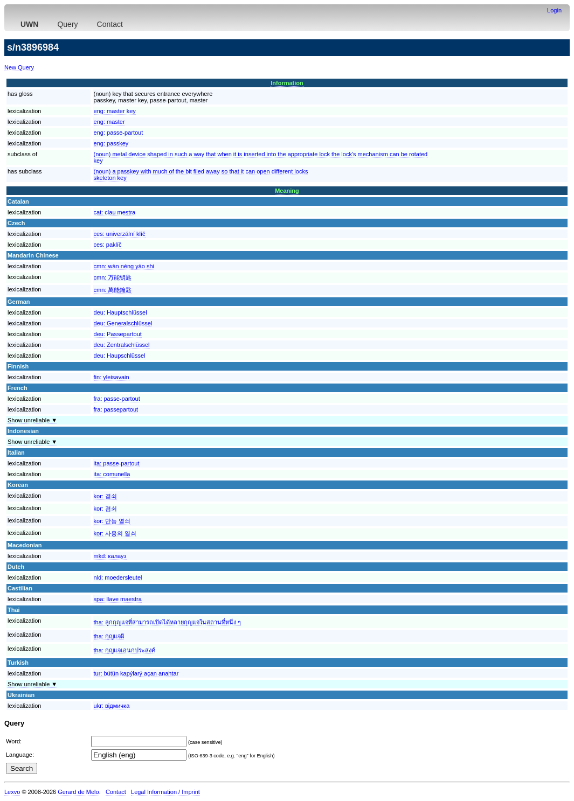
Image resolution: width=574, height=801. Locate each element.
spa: (118, 599)
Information (287, 83)
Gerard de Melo (78, 792)
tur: (136, 673)
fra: (117, 398)
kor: (105, 496)
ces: (120, 234)
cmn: (124, 266)
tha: (167, 622)
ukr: (112, 705)
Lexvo (12, 792)
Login (554, 10)
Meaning (287, 190)
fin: (111, 377)
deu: (120, 312)
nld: (118, 577)
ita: (117, 463)
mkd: (110, 556)
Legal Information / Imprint (165, 792)
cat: (115, 212)
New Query (19, 67)
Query (67, 24)
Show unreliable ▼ (32, 420)
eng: (115, 111)
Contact (110, 24)
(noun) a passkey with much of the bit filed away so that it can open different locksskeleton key (201, 174)
